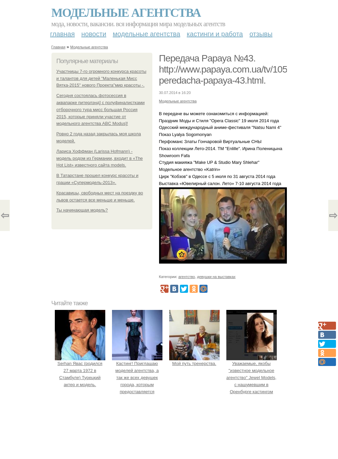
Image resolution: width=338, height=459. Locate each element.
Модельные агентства (126, 12)
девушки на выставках (216, 277)
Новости (93, 34)
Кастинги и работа (215, 34)
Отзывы (261, 34)
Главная (62, 34)
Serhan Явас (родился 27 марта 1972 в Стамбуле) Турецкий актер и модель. (80, 370)
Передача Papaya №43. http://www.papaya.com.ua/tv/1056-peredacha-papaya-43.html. (227, 69)
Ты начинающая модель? (82, 210)
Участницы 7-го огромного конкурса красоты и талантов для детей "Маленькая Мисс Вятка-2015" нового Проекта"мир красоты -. (102, 78)
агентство (186, 277)
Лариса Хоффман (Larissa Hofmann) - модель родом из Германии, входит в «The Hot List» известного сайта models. (100, 158)
